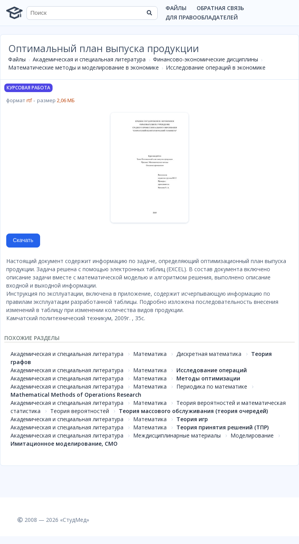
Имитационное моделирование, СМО (64, 443)
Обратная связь (220, 8)
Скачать (23, 240)
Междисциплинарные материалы (177, 435)
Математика (150, 353)
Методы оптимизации (208, 378)
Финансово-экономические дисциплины (205, 59)
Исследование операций (211, 370)
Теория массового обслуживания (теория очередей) (193, 411)
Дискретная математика (208, 353)
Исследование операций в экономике (216, 67)
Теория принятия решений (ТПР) (222, 427)
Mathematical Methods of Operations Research (76, 394)
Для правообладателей (201, 17)
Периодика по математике (211, 386)
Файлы (175, 8)
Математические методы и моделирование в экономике (83, 67)
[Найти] (149, 12)
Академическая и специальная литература (89, 59)
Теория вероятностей (79, 411)
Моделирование (252, 435)
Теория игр (192, 419)
